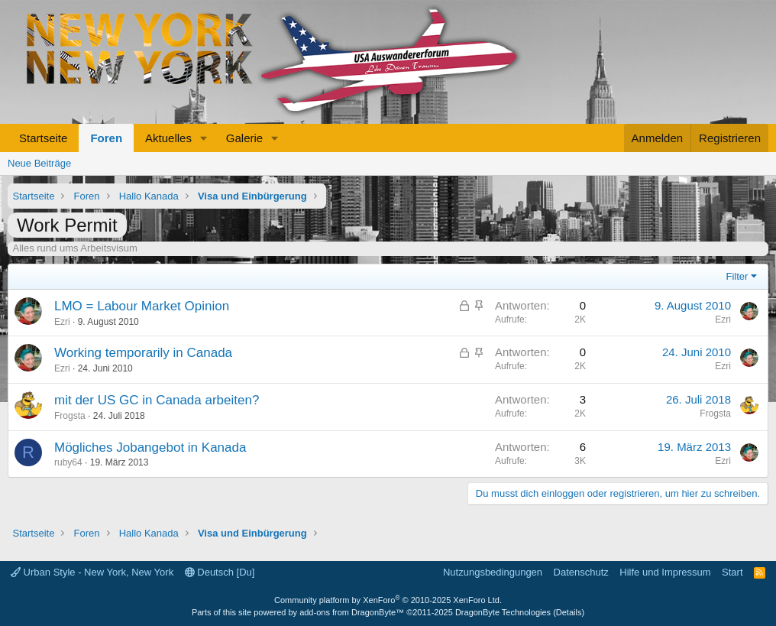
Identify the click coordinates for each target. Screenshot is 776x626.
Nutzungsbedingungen (492, 572)
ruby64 (68, 462)
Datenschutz (581, 572)
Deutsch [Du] (220, 572)
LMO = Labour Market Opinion (141, 306)
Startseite (43, 137)
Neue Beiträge (39, 163)
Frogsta (70, 415)
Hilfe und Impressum (664, 572)
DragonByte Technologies (503, 612)
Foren (106, 137)
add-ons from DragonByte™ (351, 612)
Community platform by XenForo (388, 600)
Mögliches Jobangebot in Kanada (150, 447)
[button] (204, 138)
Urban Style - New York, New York (92, 572)
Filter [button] (737, 276)
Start (732, 572)
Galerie (244, 137)
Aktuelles (168, 137)
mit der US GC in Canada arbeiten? (156, 400)
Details (569, 612)
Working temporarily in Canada (143, 352)
